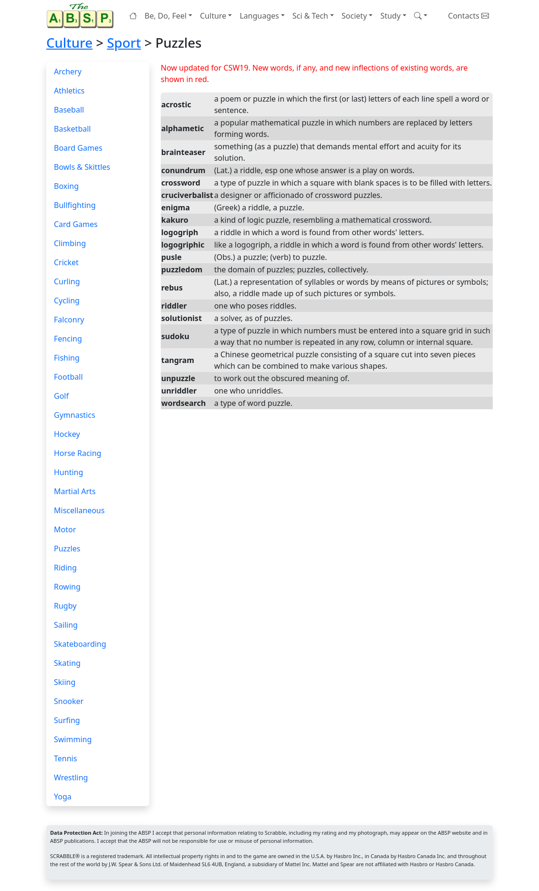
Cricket (66, 262)
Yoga (63, 796)
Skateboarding (80, 644)
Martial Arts (75, 491)
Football (68, 377)
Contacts (468, 15)
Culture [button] (213, 15)
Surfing (67, 720)
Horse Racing (77, 453)
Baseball (69, 109)
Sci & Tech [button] (310, 15)
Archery (68, 71)
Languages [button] (259, 15)
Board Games (78, 148)
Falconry (69, 319)
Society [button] (354, 15)
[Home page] (82, 15)
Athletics (69, 90)
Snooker (68, 701)
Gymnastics (74, 415)
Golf (61, 396)
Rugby (65, 606)
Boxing (66, 186)
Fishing (67, 357)
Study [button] (390, 15)
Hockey (67, 434)
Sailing (66, 625)
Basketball (72, 129)
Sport (124, 43)
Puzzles (67, 548)
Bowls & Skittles (82, 167)
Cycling (67, 300)
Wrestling (71, 777)
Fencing (68, 338)
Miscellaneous (79, 510)
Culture (69, 43)
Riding (65, 567)
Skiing (64, 682)
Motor (65, 529)
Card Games (76, 224)
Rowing (67, 586)
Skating (67, 663)
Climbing (70, 243)
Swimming (73, 739)
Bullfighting (75, 205)
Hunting (68, 472)
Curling (67, 281)
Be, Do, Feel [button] (166, 15)
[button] (420, 15)
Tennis (65, 758)
